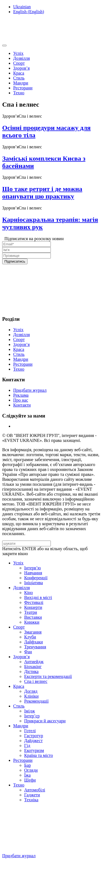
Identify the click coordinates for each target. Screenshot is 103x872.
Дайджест (33, 740)
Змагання (32, 632)
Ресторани (22, 88)
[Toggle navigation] (4, 45)
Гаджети (32, 795)
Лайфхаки (33, 642)
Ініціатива (33, 582)
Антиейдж (34, 661)
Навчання (33, 572)
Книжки (31, 622)
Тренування (35, 646)
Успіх (18, 53)
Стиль (18, 78)
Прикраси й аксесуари (45, 720)
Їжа (27, 775)
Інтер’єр (32, 716)
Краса (18, 73)
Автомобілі (34, 790)
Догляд (30, 691)
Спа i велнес (36, 681)
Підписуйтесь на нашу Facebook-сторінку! (43, 865)
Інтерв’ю (32, 568)
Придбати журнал (29, 390)
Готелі (30, 730)
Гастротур (33, 735)
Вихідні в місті (38, 597)
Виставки (33, 617)
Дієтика (31, 671)
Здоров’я (21, 68)
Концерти (33, 607)
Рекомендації (36, 701)
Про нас (20, 400)
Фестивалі (33, 602)
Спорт (19, 63)
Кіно (28, 592)
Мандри (20, 83)
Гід (27, 745)
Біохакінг (32, 666)
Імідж (29, 711)
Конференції (36, 577)
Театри (30, 612)
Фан (28, 651)
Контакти (22, 405)
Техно (18, 92)
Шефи (30, 780)
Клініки (31, 696)
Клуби (30, 637)
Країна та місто (38, 755)
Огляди (31, 770)
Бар (27, 765)
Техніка (31, 799)
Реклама (21, 395)
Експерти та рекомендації (48, 676)
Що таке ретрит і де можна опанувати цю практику (42, 192)
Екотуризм (34, 750)
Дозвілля (21, 58)
